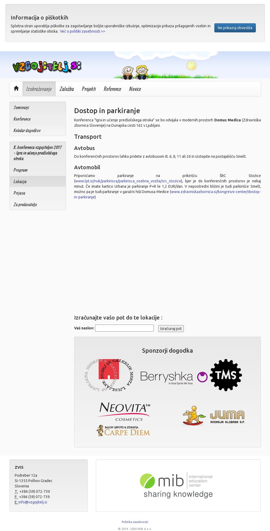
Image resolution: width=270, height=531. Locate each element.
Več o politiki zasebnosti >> (82, 31)
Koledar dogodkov (27, 130)
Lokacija (20, 181)
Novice (135, 89)
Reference (112, 89)
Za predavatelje (25, 204)
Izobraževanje (39, 89)
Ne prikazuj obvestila (235, 28)
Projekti (89, 89)
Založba (67, 89)
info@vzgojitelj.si (32, 502)
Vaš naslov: (84, 328)
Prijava (19, 193)
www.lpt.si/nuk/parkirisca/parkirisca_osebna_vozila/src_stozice (128, 181)
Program (21, 170)
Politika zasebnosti (135, 522)
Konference (22, 119)
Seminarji (21, 107)
